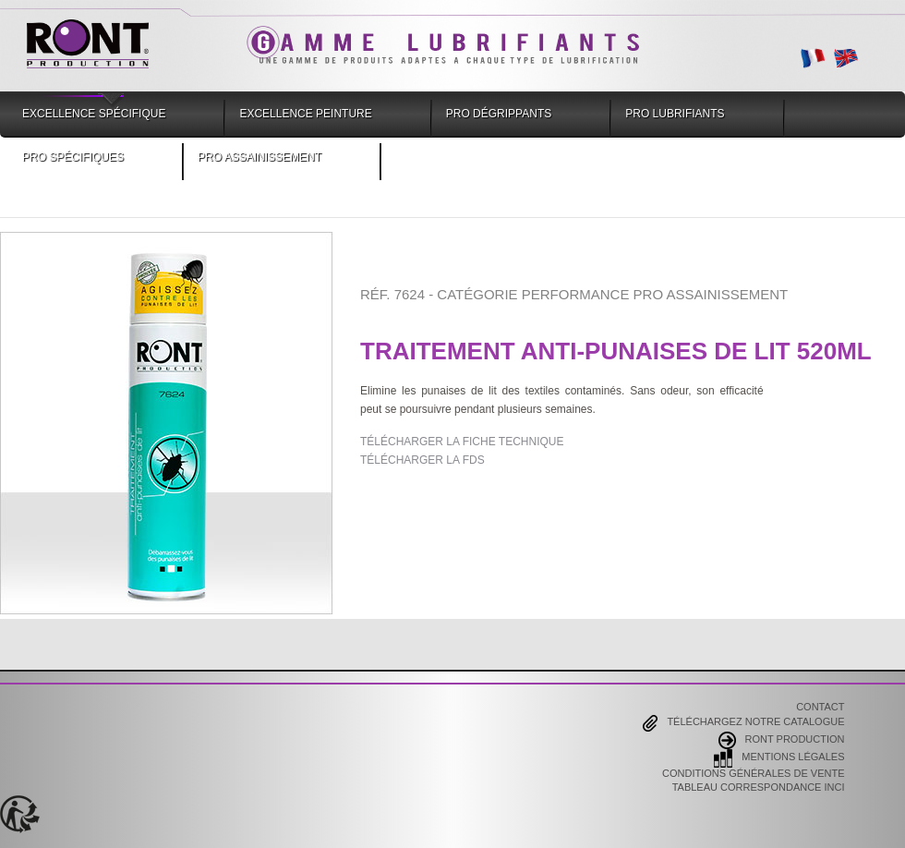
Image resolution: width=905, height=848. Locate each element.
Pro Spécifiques (73, 157)
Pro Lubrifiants (674, 113)
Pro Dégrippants (498, 113)
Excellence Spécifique (93, 113)
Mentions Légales (779, 758)
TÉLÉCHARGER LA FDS (422, 460)
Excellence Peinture (305, 113)
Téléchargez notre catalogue (743, 723)
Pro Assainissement (259, 157)
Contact (820, 707)
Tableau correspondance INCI (758, 787)
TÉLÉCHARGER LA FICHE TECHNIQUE (462, 441)
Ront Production (781, 740)
